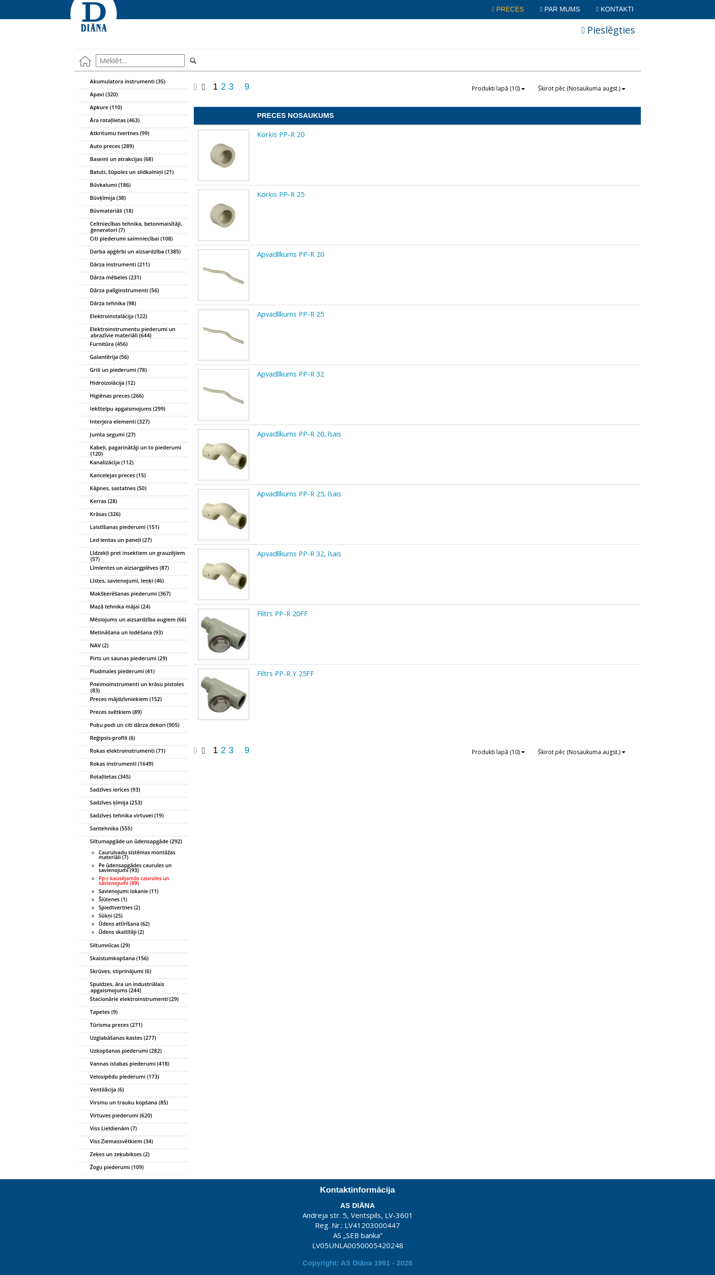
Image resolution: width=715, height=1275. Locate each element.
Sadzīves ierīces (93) (109, 790)
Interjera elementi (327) (114, 422)
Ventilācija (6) (101, 1090)
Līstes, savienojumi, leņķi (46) (121, 581)
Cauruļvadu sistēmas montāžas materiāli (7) (137, 855)
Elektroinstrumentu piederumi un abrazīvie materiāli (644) (127, 330)
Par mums (560, 9)
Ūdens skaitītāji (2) (121, 932)
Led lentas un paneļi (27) (115, 540)
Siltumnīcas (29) (104, 946)
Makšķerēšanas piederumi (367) (125, 594)
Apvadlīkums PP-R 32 (290, 374)
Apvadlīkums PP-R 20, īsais (299, 433)
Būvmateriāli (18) (106, 211)
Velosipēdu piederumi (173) (119, 1077)
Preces (508, 9)
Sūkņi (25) (111, 915)
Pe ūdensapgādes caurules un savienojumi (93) (135, 867)
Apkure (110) (100, 108)
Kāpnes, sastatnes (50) (112, 489)
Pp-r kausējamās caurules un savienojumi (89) (134, 880)
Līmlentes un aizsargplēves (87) (124, 568)
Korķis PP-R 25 (280, 194)
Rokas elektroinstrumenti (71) (122, 751)
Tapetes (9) (98, 1012)
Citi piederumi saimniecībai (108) (126, 239)
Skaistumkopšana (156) (114, 959)
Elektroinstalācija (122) (113, 317)
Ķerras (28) (98, 501)
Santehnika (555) (105, 829)
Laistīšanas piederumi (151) (119, 527)
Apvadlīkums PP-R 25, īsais (299, 493)
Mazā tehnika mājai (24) (114, 607)
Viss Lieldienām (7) (108, 1129)
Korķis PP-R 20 (280, 134)
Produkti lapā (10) (498, 88)
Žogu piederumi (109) (111, 1167)
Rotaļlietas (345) (105, 777)
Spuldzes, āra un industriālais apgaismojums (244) (121, 985)
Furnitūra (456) (103, 344)
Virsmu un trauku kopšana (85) (123, 1103)
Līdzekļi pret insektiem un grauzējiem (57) (132, 554)
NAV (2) (94, 646)
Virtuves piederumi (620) (115, 1116)
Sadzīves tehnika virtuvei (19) (121, 816)
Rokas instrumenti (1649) (116, 764)
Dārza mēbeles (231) (110, 278)
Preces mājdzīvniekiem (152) (120, 699)
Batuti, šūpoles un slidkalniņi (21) (126, 172)
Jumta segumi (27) (107, 435)
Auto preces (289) (106, 146)
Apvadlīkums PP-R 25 (290, 314)
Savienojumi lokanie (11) (128, 891)
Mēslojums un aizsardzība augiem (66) (132, 620)
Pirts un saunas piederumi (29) (123, 659)
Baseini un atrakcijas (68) (116, 159)
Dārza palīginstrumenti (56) (119, 291)
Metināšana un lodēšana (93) (121, 633)
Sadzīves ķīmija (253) (110, 803)
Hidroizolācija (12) (107, 383)
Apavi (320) (98, 95)
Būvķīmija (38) (102, 198)
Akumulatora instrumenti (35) (122, 82)
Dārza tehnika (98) (107, 304)
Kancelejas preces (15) (112, 476)
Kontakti (615, 9)
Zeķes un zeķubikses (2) (114, 1155)
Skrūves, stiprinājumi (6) (115, 971)
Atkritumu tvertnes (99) (114, 133)
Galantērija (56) (104, 357)
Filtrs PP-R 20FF (282, 613)
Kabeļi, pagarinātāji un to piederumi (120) (130, 449)
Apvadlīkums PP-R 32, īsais (299, 553)
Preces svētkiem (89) (110, 712)
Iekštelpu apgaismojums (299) (122, 409)
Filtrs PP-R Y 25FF (285, 673)
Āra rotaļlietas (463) (109, 121)
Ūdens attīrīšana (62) (124, 923)
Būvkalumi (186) (105, 185)
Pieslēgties (608, 29)
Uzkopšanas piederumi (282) (120, 1051)
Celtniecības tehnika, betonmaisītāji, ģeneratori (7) (130, 225)
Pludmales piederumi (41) (117, 672)
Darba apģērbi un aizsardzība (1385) (130, 252)
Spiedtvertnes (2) (119, 907)
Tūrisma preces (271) (111, 1025)
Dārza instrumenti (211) (114, 265)
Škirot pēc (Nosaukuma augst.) (582, 88)
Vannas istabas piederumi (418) (124, 1064)
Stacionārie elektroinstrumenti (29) (129, 999)
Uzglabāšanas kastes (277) (117, 1038)
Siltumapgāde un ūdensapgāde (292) (130, 842)
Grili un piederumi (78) (113, 370)
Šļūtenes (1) (113, 899)
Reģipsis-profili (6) (107, 738)
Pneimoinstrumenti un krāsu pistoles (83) (131, 685)
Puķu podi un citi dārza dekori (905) (129, 725)
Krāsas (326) (100, 514)
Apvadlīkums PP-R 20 (290, 254)
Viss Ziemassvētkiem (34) (116, 1142)
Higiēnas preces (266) (111, 396)
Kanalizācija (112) (106, 463)
